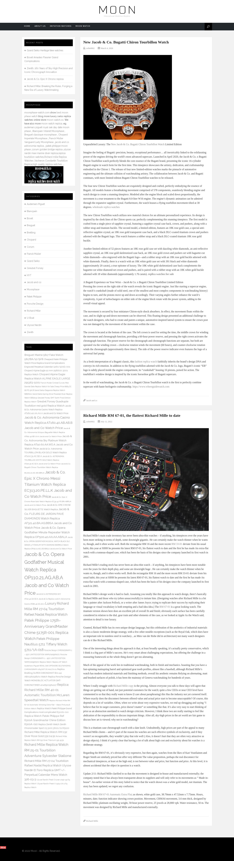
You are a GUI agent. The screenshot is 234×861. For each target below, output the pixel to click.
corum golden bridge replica (47, 149)
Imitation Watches (58, 27)
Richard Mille (92, 821)
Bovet (30, 218)
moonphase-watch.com (37, 112)
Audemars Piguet (36, 204)
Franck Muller (34, 254)
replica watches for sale (161, 274)
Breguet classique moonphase (40, 134)
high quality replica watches (47, 164)
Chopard (31, 239)
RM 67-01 (165, 606)
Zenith (30, 332)
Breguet (31, 225)
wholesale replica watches (106, 207)
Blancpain (32, 211)
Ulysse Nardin (34, 325)
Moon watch (79, 27)
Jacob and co (91, 400)
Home (27, 27)
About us (38, 27)
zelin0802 (90, 48)
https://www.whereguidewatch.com (151, 386)
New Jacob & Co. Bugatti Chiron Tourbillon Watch (126, 42)
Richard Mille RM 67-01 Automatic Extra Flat (107, 794)
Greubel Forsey (35, 268)
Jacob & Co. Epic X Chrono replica (45, 79)
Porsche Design (35, 303)
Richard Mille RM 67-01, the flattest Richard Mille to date (131, 415)
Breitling (31, 232)
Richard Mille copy (123, 685)
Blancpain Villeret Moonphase (48, 131)
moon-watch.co (55, 120)
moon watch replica (51, 123)
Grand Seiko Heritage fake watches (45, 50)
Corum (30, 247)
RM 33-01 (176, 544)
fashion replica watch (146, 361)
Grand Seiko (33, 261)
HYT (29, 275)
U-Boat (30, 318)
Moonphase (33, 289)
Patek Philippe (34, 296)
